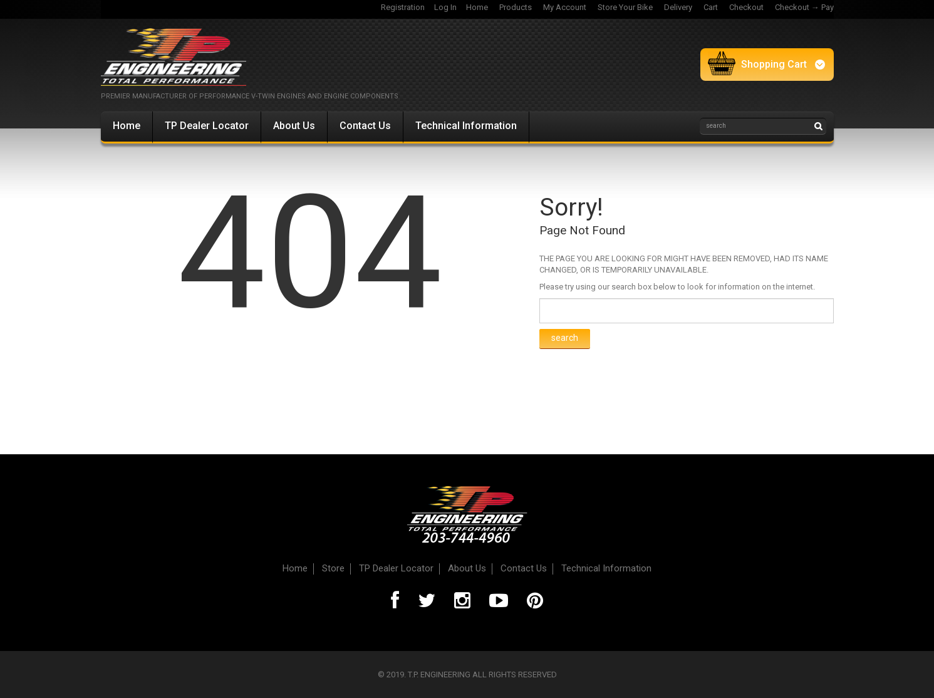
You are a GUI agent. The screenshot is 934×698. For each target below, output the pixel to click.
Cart (710, 7)
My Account (564, 7)
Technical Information (466, 126)
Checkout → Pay (804, 7)
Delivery (678, 7)
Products (515, 7)
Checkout (746, 7)
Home (477, 7)
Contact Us (365, 126)
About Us (294, 126)
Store (333, 568)
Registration (403, 7)
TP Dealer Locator (207, 126)
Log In (445, 7)
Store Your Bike (625, 7)
